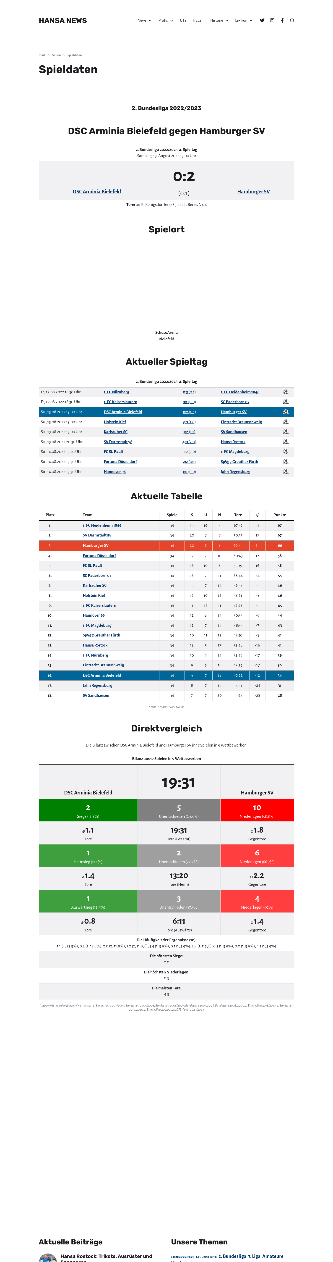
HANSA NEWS (63, 20)
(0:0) (189, 402)
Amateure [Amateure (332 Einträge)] (273, 1256)
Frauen (198, 20)
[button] (292, 20)
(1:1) (189, 432)
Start (42, 55)
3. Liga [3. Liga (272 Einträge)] (254, 1256)
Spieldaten (75, 55)
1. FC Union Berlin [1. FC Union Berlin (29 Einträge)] (206, 1257)
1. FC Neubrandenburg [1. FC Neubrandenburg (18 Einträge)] (182, 1257)
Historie (216, 20)
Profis (163, 20)
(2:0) (189, 442)
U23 (183, 20)
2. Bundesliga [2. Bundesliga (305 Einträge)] (232, 1256)
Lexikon (241, 20)
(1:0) (189, 422)
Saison (56, 55)
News (142, 20)
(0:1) (189, 392)
